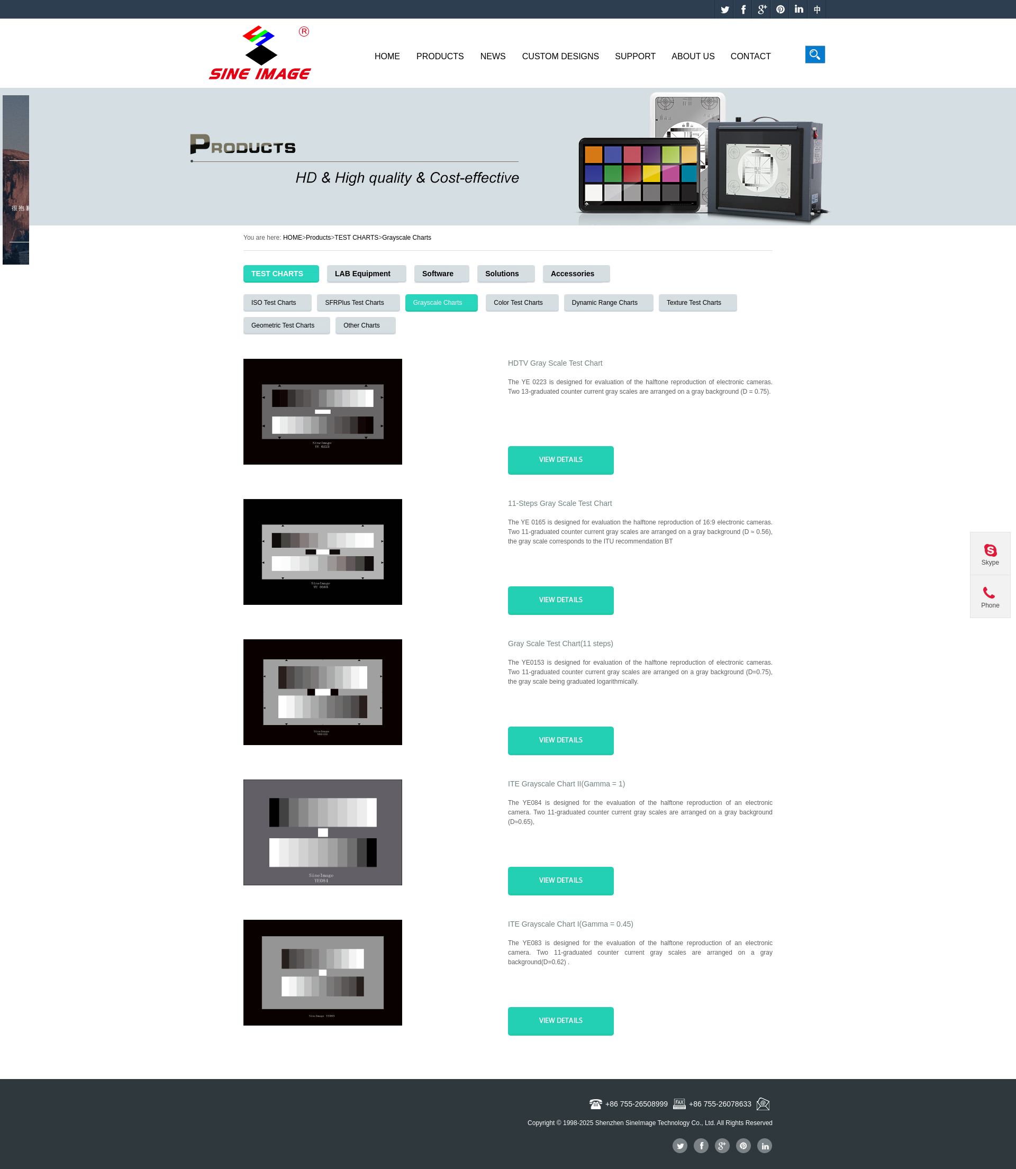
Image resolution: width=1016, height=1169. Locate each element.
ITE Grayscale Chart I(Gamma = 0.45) (570, 924)
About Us (693, 56)
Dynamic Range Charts (605, 302)
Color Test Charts (518, 302)
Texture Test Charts (694, 302)
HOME (292, 237)
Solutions (502, 273)
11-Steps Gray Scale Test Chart (560, 503)
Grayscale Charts (406, 237)
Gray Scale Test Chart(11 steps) (560, 643)
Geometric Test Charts (282, 325)
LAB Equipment (363, 273)
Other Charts (361, 325)
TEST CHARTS (356, 237)
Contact (751, 56)
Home (387, 56)
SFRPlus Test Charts (354, 302)
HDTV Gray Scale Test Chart (555, 363)
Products (440, 56)
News (493, 56)
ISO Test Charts (273, 302)
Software (437, 273)
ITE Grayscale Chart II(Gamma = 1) (566, 784)
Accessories (573, 273)
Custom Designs (561, 56)
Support (635, 56)
